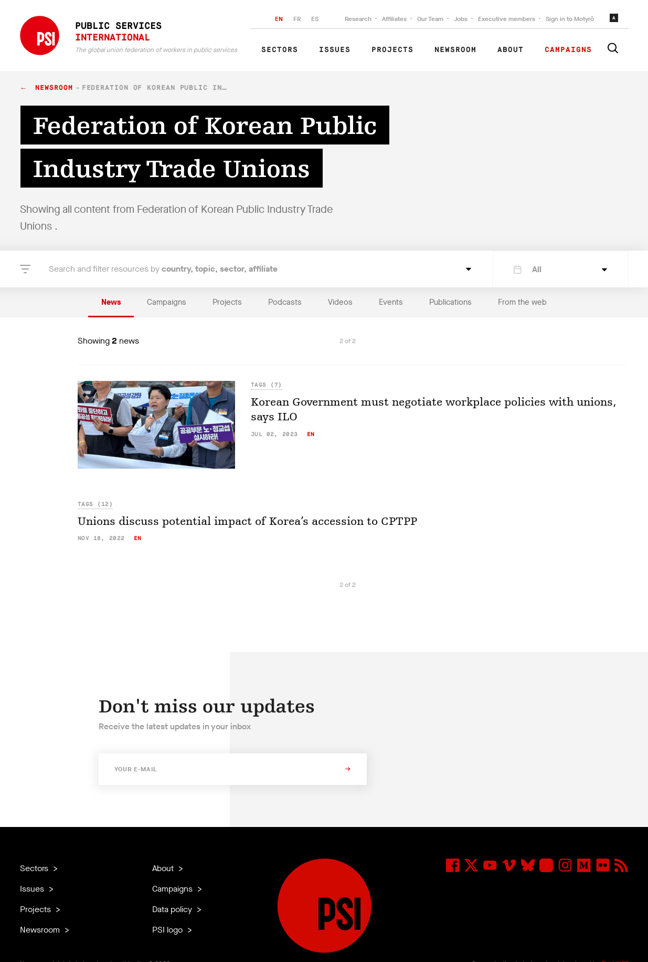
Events (391, 302)
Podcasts (285, 302)
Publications (450, 302)
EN (279, 19)
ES (314, 19)
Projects (392, 50)
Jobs (461, 19)
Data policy (173, 909)
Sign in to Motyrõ (570, 19)
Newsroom (455, 50)
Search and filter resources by (163, 268)
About (510, 50)
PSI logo (168, 929)
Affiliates (394, 19)
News (111, 302)
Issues (334, 50)
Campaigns (568, 50)
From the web (522, 302)
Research (358, 19)
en (311, 434)
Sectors (279, 50)
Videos (340, 302)
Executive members (506, 19)
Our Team (430, 19)
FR (297, 19)
